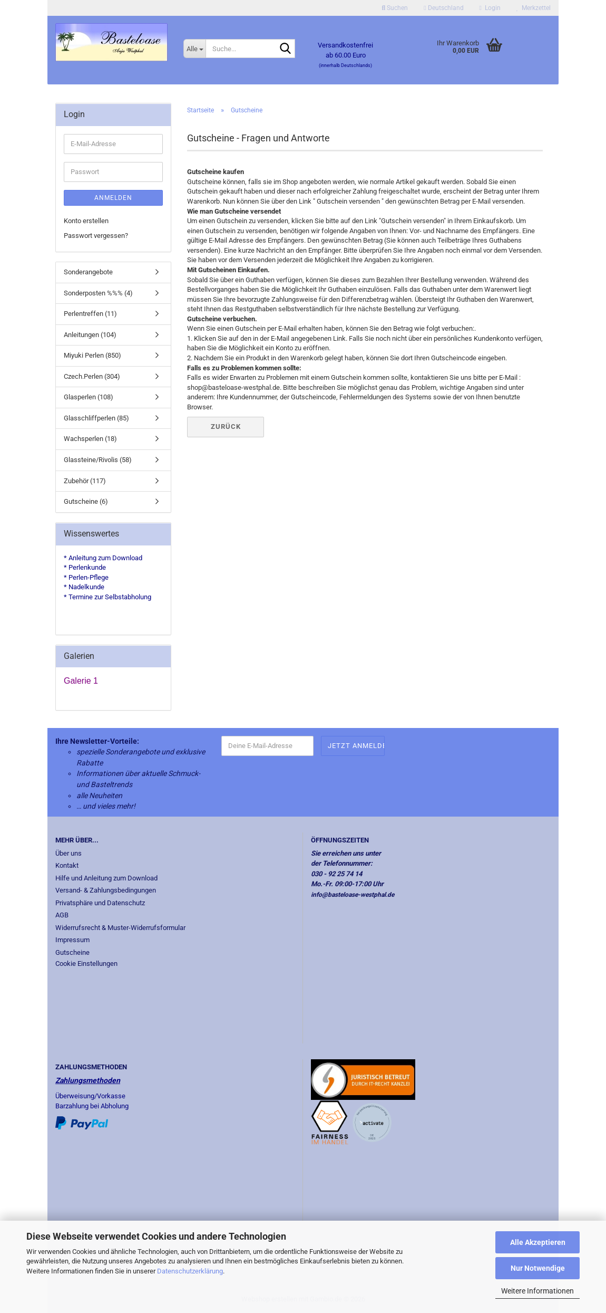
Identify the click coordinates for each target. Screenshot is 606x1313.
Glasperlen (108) (88, 397)
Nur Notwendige (538, 1268)
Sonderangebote (88, 272)
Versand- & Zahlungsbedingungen (105, 890)
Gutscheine (72, 952)
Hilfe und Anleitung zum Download (106, 878)
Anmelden (113, 198)
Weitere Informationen (537, 1291)
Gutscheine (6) (86, 501)
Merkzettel (533, 8)
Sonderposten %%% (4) (98, 293)
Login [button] (490, 8)
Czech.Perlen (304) (92, 376)
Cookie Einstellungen (86, 963)
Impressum (72, 940)
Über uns (68, 853)
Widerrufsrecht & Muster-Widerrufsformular (120, 928)
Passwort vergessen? (96, 235)
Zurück (226, 426)
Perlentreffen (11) (90, 314)
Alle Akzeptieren (537, 1242)
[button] (443, 8)
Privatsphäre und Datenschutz (100, 903)
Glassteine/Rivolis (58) (98, 460)
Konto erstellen (86, 221)
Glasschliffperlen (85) (96, 418)
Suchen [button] (395, 8)
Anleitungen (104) (90, 335)
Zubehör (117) (85, 481)
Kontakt (67, 865)
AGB (62, 915)
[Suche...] (194, 48)
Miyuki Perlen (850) (92, 355)
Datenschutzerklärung (190, 1271)
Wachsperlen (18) (90, 439)
